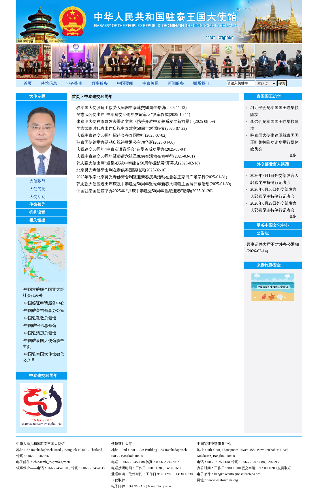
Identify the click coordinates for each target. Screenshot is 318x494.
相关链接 (37, 220)
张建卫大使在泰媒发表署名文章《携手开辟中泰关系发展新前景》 (134, 121)
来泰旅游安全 (269, 265)
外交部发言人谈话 (273, 164)
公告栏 (263, 233)
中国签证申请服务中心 (44, 303)
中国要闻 (125, 83)
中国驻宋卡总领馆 (40, 325)
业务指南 (74, 83)
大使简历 (37, 189)
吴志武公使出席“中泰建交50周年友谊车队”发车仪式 (122, 114)
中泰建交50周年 (43, 375)
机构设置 (37, 212)
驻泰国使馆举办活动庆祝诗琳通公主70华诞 (114, 142)
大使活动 (37, 197)
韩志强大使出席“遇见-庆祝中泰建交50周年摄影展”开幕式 (127, 163)
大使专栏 (37, 96)
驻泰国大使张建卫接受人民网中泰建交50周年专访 (120, 108)
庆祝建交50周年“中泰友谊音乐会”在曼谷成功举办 (120, 149)
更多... (294, 155)
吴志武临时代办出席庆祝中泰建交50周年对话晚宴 (120, 128)
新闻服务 (176, 83)
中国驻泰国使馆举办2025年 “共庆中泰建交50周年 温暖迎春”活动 (133, 191)
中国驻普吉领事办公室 (44, 310)
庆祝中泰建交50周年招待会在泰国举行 (110, 135)
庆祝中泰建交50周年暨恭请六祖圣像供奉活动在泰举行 (124, 156)
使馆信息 (49, 83)
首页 (28, 83)
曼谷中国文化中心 (273, 225)
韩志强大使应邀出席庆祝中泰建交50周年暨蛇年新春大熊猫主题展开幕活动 (143, 184)
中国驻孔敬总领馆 (40, 318)
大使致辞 (37, 181)
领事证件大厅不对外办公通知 (273, 244)
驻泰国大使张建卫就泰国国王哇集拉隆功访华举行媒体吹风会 (274, 142)
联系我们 (201, 83)
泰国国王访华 (269, 96)
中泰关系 (150, 83)
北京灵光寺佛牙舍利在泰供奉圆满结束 (110, 170)
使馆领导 (37, 204)
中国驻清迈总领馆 (40, 333)
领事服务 (100, 83)
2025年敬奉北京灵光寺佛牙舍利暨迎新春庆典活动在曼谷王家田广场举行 (141, 177)
